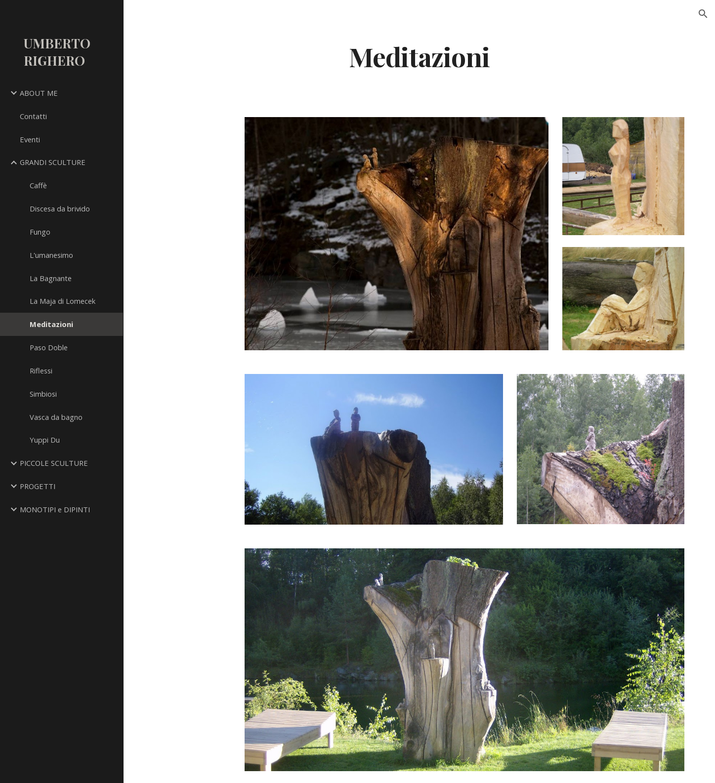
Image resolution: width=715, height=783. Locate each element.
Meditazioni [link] (51, 324)
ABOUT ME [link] (39, 93)
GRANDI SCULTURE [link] (52, 162)
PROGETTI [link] (37, 486)
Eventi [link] (30, 139)
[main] (419, 56)
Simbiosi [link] (43, 394)
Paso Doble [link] (49, 347)
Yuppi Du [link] (45, 440)
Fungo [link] (40, 232)
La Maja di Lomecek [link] (62, 301)
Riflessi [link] (41, 370)
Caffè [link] (38, 185)
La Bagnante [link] (51, 278)
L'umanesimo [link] (51, 255)
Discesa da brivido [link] (60, 208)
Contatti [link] (33, 116)
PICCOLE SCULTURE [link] (54, 463)
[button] (703, 14)
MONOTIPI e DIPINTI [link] (55, 509)
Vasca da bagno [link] (56, 417)
